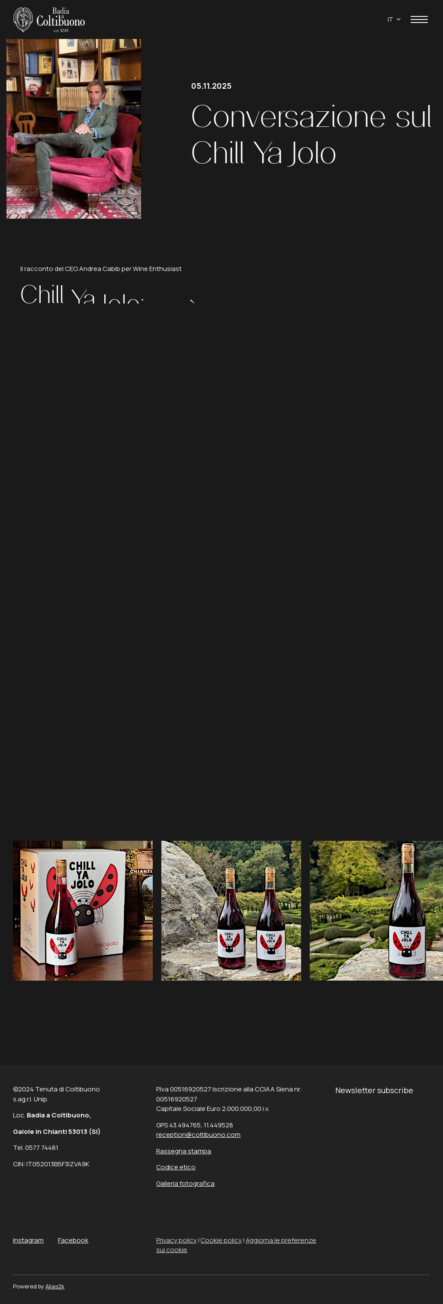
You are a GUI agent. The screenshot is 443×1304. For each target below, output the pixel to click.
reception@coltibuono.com (198, 1134)
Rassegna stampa (183, 1151)
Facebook (73, 1240)
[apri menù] (419, 21)
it (390, 19)
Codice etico (176, 1167)
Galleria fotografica (185, 1183)
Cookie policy (221, 1240)
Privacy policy (176, 1240)
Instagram (28, 1240)
